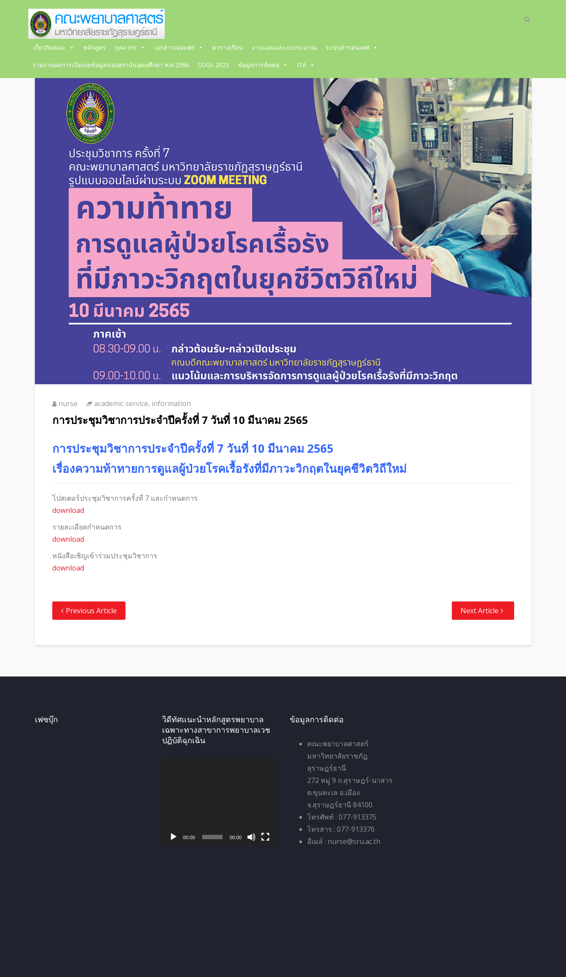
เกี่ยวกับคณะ (54, 47)
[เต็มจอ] (265, 837)
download (68, 510)
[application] (219, 802)
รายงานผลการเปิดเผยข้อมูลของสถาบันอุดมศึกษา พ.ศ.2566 (111, 65)
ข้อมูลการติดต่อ (263, 65)
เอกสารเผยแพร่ (178, 47)
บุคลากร (130, 47)
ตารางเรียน (227, 47)
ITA (306, 65)
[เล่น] (173, 837)
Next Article (479, 610)
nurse (68, 403)
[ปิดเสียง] (251, 837)
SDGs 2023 (213, 65)
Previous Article (91, 610)
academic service (121, 403)
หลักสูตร (94, 47)
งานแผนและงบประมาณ (284, 47)
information (171, 403)
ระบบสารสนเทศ (351, 47)
